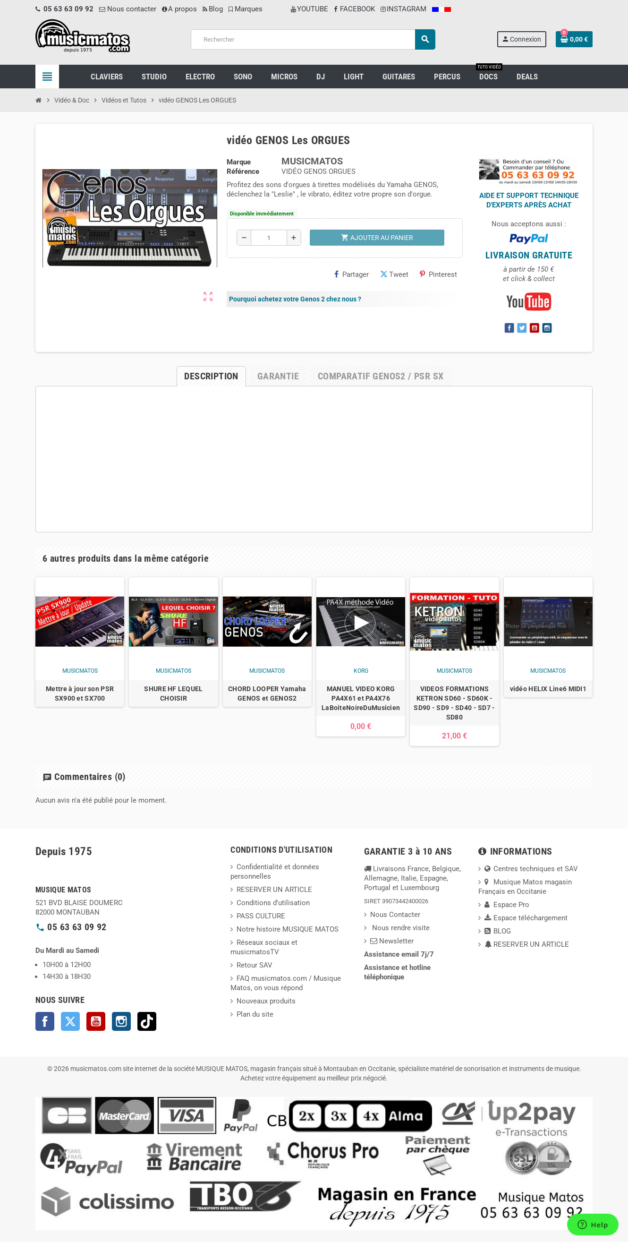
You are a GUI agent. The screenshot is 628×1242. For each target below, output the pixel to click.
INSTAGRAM (403, 9)
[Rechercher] (313, 39)
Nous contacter (127, 9)
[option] (80, 661)
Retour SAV (254, 965)
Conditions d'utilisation (273, 903)
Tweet (394, 274)
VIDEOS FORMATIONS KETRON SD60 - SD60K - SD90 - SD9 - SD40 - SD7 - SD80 (454, 703)
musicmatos (80, 671)
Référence (243, 171)
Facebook (44, 1021)
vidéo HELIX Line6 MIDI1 (548, 689)
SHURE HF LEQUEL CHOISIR (173, 693)
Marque (239, 162)
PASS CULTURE (261, 916)
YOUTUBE (309, 9)
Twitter (70, 1021)
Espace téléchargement (526, 918)
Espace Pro (506, 904)
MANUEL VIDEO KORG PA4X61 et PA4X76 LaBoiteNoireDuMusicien (361, 698)
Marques (246, 9)
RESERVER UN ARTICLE (274, 889)
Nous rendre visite (400, 928)
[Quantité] (269, 237)
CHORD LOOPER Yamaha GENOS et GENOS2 (267, 693)
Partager (351, 274)
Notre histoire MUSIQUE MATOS (288, 929)
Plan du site (255, 1014)
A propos (179, 9)
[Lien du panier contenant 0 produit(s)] (574, 39)
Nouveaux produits (266, 1001)
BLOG (497, 931)
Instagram (121, 1021)
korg (361, 671)
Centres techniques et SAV (531, 869)
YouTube (95, 1021)
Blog (213, 9)
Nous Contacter (395, 914)
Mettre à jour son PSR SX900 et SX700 (80, 693)
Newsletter (392, 941)
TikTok (146, 1021)
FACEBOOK (354, 9)
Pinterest (438, 274)
